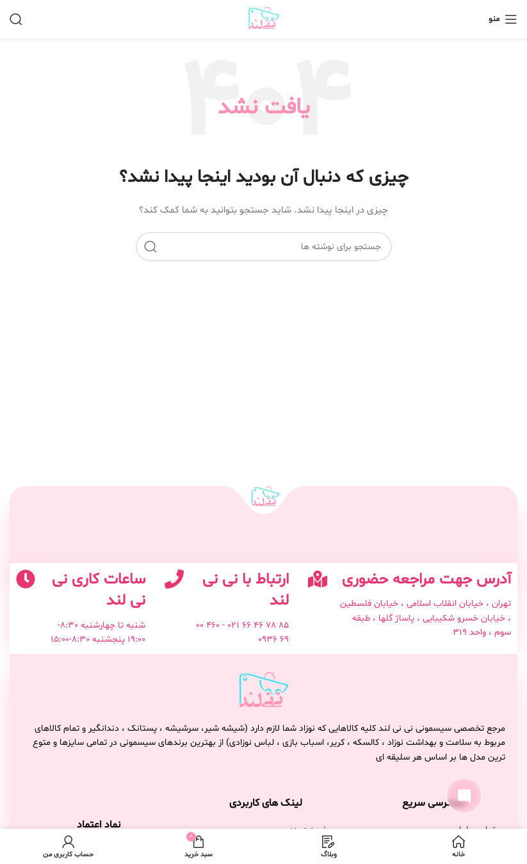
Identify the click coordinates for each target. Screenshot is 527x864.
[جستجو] (16, 19)
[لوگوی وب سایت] (264, 19)
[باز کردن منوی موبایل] (503, 19)
